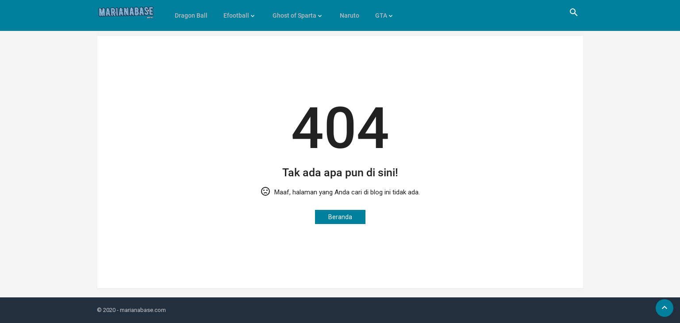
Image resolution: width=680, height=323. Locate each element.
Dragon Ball (190, 12)
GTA (376, 12)
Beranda (340, 216)
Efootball (235, 12)
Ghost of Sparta (292, 12)
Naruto (345, 12)
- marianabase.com (141, 310)
